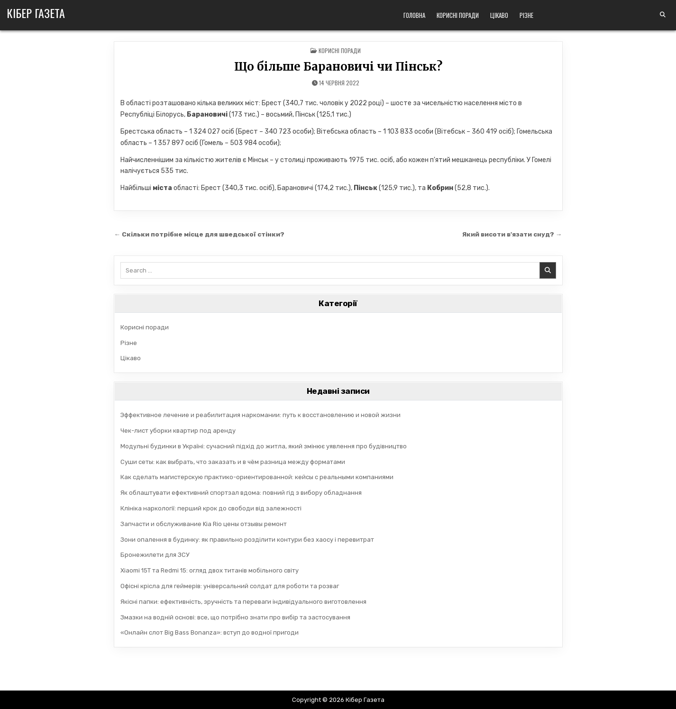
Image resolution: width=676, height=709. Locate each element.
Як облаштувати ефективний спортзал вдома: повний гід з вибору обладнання (241, 492)
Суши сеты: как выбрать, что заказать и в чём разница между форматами (232, 461)
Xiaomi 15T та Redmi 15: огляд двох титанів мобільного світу (209, 570)
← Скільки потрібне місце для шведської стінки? (199, 234)
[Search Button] (663, 15)
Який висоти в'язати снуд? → (512, 234)
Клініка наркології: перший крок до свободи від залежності (210, 508)
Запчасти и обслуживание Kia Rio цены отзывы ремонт (203, 523)
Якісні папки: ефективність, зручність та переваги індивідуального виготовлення (243, 601)
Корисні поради (458, 15)
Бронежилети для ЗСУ (155, 554)
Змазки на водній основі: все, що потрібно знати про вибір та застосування (235, 617)
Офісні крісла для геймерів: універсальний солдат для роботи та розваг (229, 586)
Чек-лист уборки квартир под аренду (178, 430)
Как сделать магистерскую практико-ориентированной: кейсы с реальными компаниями (256, 477)
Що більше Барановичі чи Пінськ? (338, 66)
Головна (414, 15)
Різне (526, 15)
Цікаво (499, 15)
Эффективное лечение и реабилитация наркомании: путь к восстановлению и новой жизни (260, 414)
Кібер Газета (36, 12)
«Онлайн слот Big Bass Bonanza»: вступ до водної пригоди (209, 632)
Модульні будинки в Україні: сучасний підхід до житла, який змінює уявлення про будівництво (263, 446)
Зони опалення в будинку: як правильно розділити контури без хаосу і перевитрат (247, 539)
